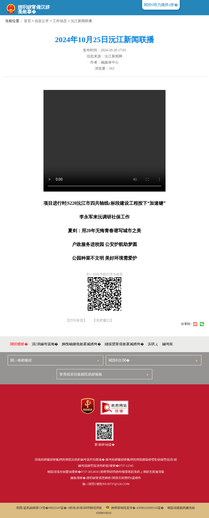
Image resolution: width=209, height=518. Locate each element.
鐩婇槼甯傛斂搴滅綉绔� (124, 344)
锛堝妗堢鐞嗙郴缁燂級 (85, 508)
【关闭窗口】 (103, 320)
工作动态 (60, 21)
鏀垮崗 (167, 344)
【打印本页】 (76, 320)
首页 (27, 21)
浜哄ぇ (153, 344)
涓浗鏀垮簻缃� (45, 344)
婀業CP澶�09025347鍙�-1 (51, 508)
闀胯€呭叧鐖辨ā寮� (161, 5)
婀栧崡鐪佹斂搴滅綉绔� (81, 344)
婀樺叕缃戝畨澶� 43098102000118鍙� (135, 508)
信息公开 (42, 21)
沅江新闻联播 (81, 21)
